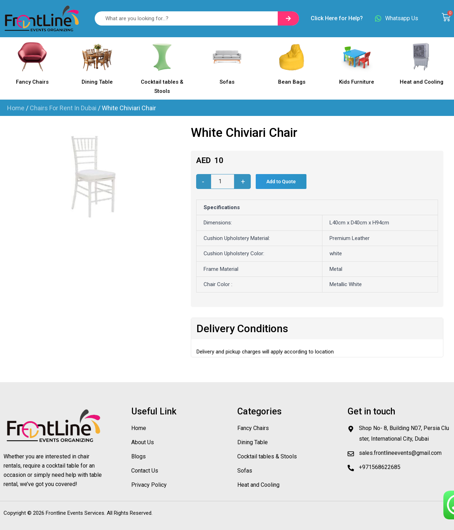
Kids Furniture (356, 82)
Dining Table (97, 82)
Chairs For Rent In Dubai (63, 108)
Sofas (227, 82)
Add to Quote (281, 181)
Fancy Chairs (32, 82)
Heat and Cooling (421, 82)
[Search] (288, 18)
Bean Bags (291, 82)
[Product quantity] (222, 181)
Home (15, 108)
